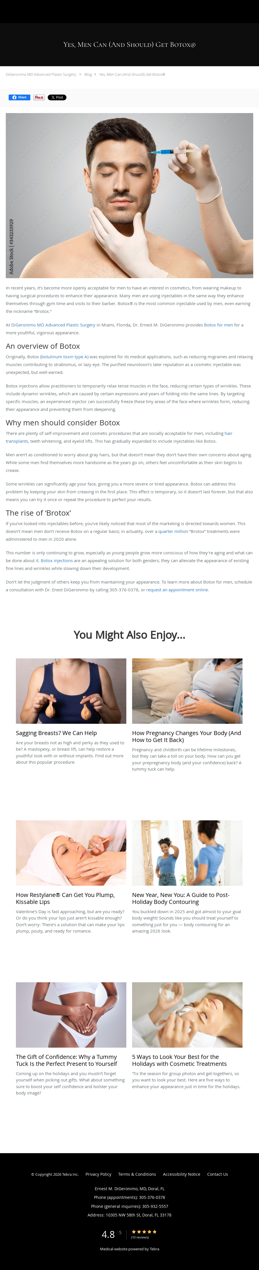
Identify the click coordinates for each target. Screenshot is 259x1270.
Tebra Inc (70, 1174)
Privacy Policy (98, 1174)
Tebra (154, 1248)
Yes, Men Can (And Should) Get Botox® (132, 74)
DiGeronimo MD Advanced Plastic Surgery (41, 74)
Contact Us (217, 1174)
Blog (88, 74)
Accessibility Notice (181, 1174)
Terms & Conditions (137, 1174)
